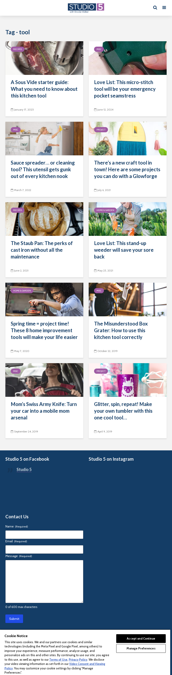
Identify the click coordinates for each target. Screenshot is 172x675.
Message (18, 556)
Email (16, 541)
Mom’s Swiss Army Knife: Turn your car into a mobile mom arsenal (44, 411)
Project (101, 129)
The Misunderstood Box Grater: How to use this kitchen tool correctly (121, 330)
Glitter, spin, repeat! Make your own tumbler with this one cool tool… (123, 411)
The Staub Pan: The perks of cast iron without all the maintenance (42, 250)
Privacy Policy (78, 659)
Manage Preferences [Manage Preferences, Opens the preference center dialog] (141, 648)
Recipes (17, 49)
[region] (85, 652)
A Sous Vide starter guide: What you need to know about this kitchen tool (44, 89)
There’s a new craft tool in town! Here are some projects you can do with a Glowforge (127, 169)
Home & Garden (105, 210)
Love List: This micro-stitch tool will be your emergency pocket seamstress (125, 89)
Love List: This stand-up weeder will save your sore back (124, 250)
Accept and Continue (141, 638)
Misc (99, 49)
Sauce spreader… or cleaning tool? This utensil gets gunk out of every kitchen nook (43, 169)
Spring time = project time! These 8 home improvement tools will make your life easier (44, 330)
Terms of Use (58, 659)
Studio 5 (24, 469)
